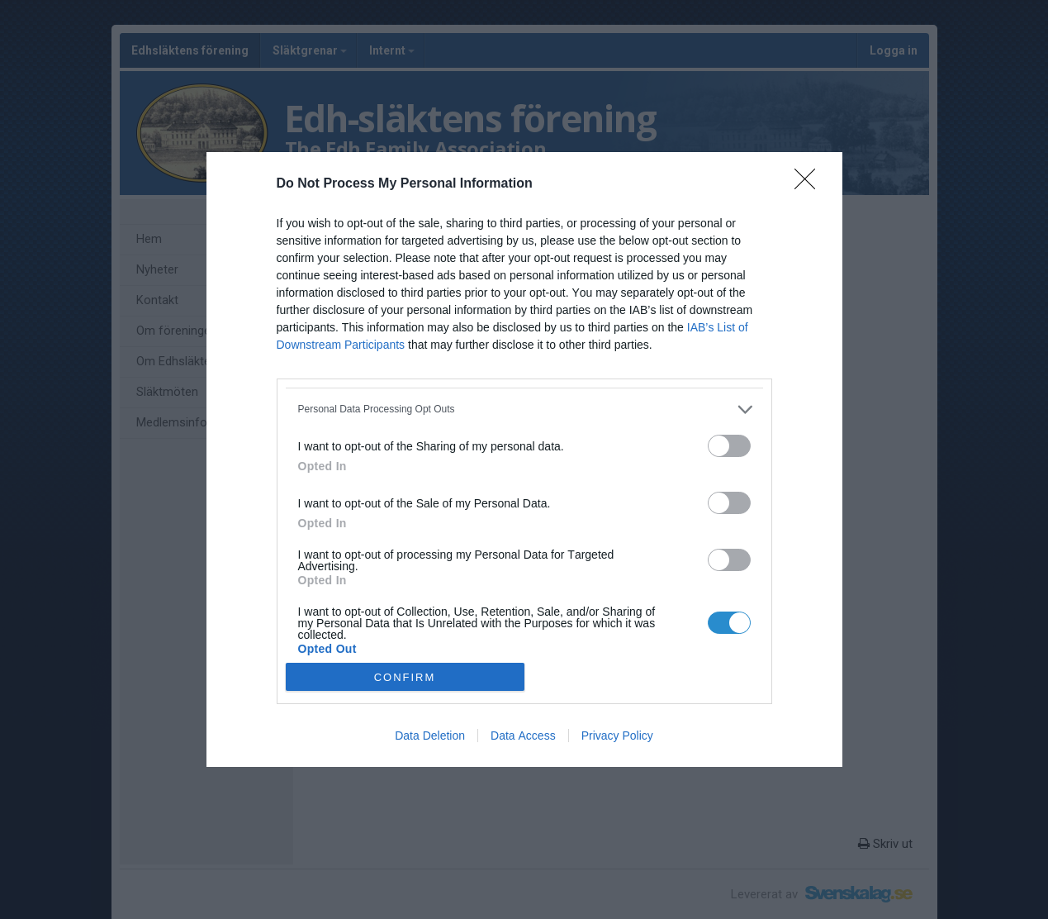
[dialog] (524, 460)
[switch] (729, 446)
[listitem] (524, 409)
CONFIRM (405, 677)
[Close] (810, 184)
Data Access (523, 735)
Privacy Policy (617, 735)
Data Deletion (430, 735)
